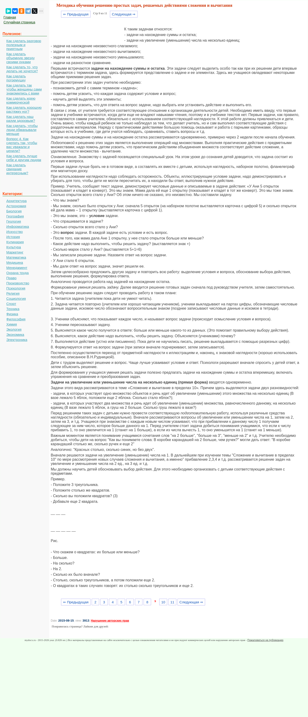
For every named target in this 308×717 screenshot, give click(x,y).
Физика (12, 314)
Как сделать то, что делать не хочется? (22, 69)
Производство (17, 283)
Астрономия (16, 206)
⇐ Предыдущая (76, 14)
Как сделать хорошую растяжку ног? (24, 109)
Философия (15, 319)
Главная (10, 17)
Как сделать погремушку (16, 78)
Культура (13, 247)
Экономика (15, 335)
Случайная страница (19, 22)
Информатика (17, 226)
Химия (11, 324)
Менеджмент (16, 268)
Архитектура (16, 201)
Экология (14, 329)
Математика (16, 257)
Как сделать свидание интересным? (17, 169)
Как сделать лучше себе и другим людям (23, 158)
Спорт (11, 304)
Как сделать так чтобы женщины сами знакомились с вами (24, 89)
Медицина (14, 262)
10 (163, 602)
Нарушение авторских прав (110, 620)
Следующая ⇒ (123, 14)
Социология (16, 299)
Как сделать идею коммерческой (20, 100)
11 (172, 602)
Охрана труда (17, 273)
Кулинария (15, 242)
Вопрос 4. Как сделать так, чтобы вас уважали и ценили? (21, 145)
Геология (13, 221)
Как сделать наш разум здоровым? (20, 119)
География (15, 216)
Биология (14, 211)
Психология (15, 288)
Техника (12, 309)
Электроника (16, 340)
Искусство (14, 232)
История (13, 237)
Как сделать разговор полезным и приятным (23, 45)
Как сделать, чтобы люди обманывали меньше (22, 130)
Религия (12, 293)
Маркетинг (14, 252)
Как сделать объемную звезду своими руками (20, 58)
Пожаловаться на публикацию (265, 640)
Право (11, 278)
